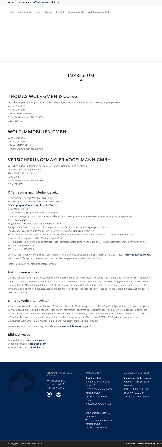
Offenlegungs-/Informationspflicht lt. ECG (30, 205)
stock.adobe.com (34, 340)
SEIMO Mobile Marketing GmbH (76, 326)
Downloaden (21, 219)
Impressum (130, 443)
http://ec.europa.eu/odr (137, 254)
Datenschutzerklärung (146, 443)
